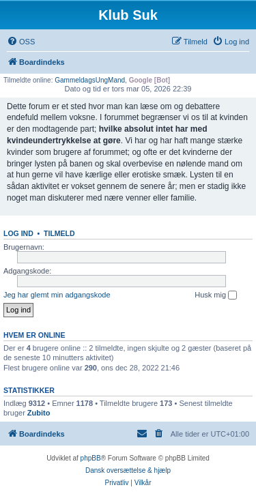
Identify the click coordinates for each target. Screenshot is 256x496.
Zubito (39, 413)
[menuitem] (21, 41)
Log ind (18, 233)
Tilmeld (59, 233)
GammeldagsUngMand (90, 80)
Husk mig (216, 295)
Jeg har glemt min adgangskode (57, 295)
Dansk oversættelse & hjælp (128, 470)
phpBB (91, 458)
